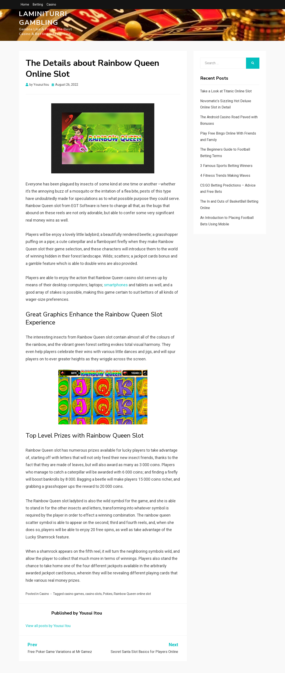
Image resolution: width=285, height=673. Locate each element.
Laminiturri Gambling (43, 21)
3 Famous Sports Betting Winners (226, 167)
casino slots (93, 595)
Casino (51, 4)
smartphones (116, 286)
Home (25, 4)
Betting (38, 4)
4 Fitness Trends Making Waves (225, 177)
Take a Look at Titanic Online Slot (226, 93)
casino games (74, 595)
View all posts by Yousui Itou (48, 627)
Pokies (107, 595)
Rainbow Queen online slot (132, 595)
